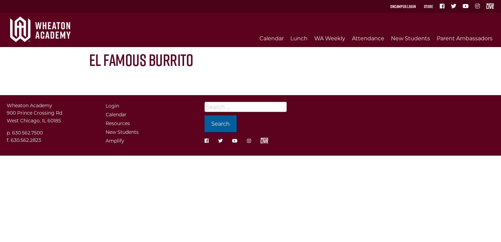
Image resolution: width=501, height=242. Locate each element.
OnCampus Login (403, 6)
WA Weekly (329, 38)
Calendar (271, 38)
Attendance (368, 38)
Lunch (299, 38)
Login (112, 106)
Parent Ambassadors (465, 38)
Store (428, 6)
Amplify (115, 140)
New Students (410, 38)
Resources (118, 123)
